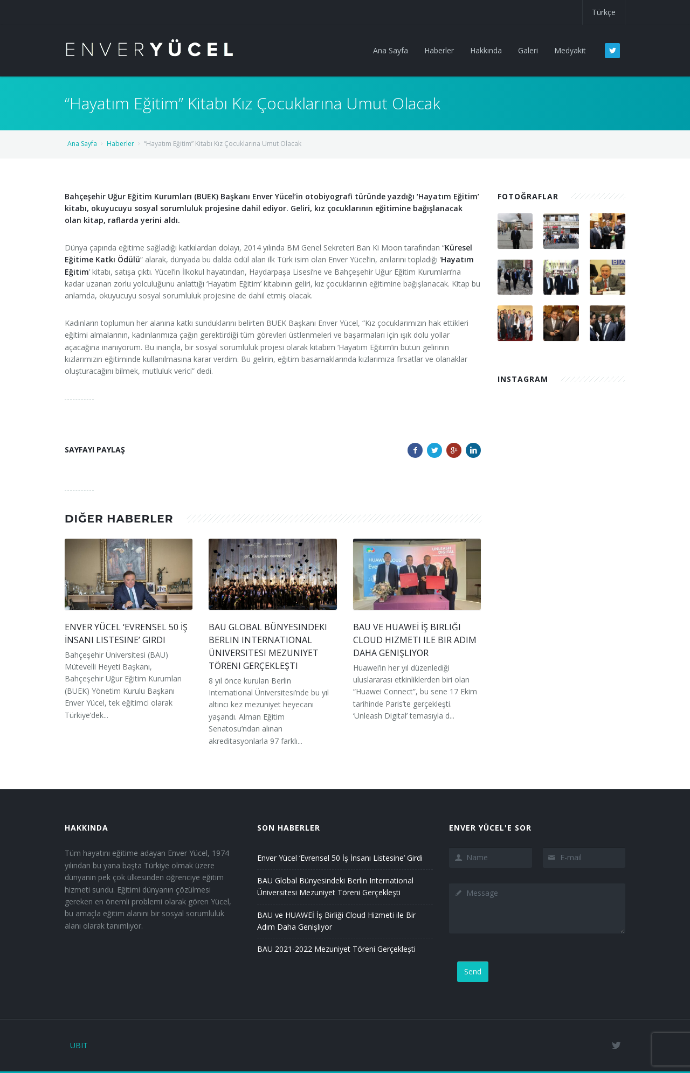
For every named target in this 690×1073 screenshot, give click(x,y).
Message (537, 908)
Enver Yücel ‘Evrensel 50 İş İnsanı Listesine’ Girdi (340, 858)
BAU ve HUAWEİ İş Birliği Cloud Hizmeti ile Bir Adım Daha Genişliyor (415, 640)
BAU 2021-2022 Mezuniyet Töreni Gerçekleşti (336, 949)
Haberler (120, 143)
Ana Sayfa (82, 143)
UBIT (79, 1045)
